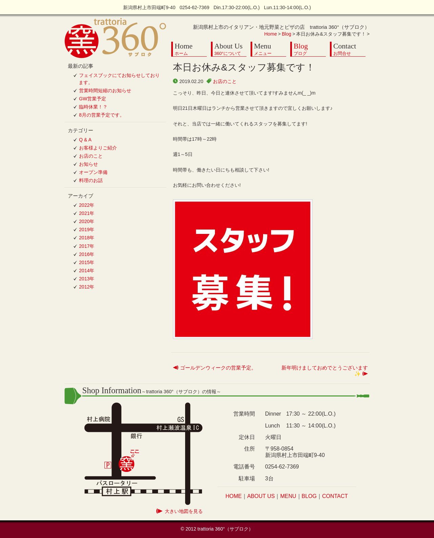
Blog (286, 34)
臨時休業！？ (93, 106)
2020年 (86, 221)
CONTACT (335, 496)
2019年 (86, 229)
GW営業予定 (92, 98)
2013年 (86, 278)
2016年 (86, 254)
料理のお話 (91, 180)
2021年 (86, 213)
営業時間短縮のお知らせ (105, 90)
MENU (288, 496)
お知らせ (88, 164)
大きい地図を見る (184, 511)
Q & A (85, 139)
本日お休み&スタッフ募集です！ (244, 67)
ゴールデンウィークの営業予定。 (218, 368)
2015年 (86, 262)
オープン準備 (93, 172)
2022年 (86, 205)
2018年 (86, 237)
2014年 (86, 270)
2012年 (86, 287)
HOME (233, 496)
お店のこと (225, 81)
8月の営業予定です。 (101, 115)
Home (270, 34)
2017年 (86, 246)
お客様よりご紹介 (98, 148)
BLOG (309, 496)
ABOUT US (261, 496)
